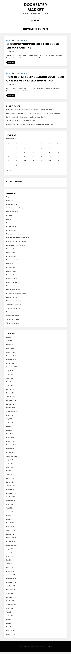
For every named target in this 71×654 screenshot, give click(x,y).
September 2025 (11, 369)
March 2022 (10, 525)
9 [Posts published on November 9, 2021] (16, 154)
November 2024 (11, 406)
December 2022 (11, 491)
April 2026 (9, 343)
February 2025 (10, 395)
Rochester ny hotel (12, 299)
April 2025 (9, 387)
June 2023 (9, 469)
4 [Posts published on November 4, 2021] (32, 150)
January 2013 (10, 636)
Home (25, 42)
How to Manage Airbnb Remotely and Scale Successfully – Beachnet (26, 119)
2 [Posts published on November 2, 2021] (16, 150)
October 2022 (10, 499)
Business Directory (12, 206)
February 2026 (10, 350)
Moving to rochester (12, 254)
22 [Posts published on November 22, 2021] (8, 163)
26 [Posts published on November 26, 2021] (41, 163)
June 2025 (9, 380)
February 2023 (10, 484)
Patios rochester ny (12, 258)
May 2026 (9, 339)
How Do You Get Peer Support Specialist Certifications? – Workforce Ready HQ (29, 112)
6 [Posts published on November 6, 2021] (49, 150)
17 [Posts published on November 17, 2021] (24, 159)
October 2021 (10, 543)
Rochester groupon (12, 284)
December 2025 (11, 358)
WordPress (49, 648)
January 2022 (10, 532)
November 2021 (11, 540)
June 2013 (9, 618)
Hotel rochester (11, 228)
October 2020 (10, 588)
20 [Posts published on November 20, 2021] (50, 159)
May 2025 (9, 384)
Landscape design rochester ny (15, 247)
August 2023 (10, 462)
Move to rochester (11, 251)
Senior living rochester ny (13, 306)
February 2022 (10, 529)
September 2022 (11, 503)
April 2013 (9, 625)
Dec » (12, 173)
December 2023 (11, 447)
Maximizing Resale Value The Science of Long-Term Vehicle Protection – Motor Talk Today (33, 115)
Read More (11, 64)
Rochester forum (11, 280)
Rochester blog (10, 269)
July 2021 (9, 555)
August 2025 (10, 373)
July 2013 (9, 614)
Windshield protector (12, 325)
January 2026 (10, 354)
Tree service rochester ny (14, 310)
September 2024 (11, 413)
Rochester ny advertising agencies (16, 295)
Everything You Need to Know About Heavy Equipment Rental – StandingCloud (29, 126)
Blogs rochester (11, 199)
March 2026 (10, 347)
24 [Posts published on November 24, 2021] (25, 163)
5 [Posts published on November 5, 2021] (41, 150)
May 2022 (9, 517)
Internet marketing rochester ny (16, 243)
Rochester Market (35, 8)
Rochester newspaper (13, 292)
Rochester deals (11, 277)
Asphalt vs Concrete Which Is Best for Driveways (20, 123)
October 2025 (10, 365)
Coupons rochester (12, 214)
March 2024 (10, 436)
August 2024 (10, 417)
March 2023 (10, 480)
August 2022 (10, 506)
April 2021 (9, 566)
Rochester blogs (11, 273)
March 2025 (10, 391)
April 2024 (9, 432)
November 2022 (11, 495)
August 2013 (10, 610)
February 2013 (10, 632)
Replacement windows (13, 262)
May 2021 (9, 562)
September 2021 (11, 547)
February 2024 (10, 439)
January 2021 (10, 577)
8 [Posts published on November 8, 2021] (7, 154)
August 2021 (10, 551)
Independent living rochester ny (15, 236)
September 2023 (11, 458)
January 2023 (10, 488)
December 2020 (11, 581)
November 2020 (11, 584)
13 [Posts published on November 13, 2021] (49, 154)
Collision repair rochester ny (14, 210)
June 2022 (9, 514)
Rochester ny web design (13, 303)
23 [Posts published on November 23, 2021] (16, 163)
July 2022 (9, 510)
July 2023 (9, 465)
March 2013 (9, 629)
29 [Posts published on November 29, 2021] (8, 167)
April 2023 (9, 477)
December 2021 (11, 536)
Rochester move (11, 288)
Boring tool (9, 203)
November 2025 (11, 362)
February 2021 (10, 573)
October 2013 (10, 603)
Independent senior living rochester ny (17, 240)
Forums (8, 221)
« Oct (8, 173)
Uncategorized (10, 314)
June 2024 (9, 425)
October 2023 (10, 454)
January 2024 (10, 443)
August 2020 (10, 595)
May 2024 (9, 428)
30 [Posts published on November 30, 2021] (16, 167)
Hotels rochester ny (12, 232)
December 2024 (11, 402)
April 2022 (9, 521)
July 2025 (9, 376)
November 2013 (11, 599)
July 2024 (9, 421)
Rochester (9, 266)
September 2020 (11, 592)
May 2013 (9, 621)
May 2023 (9, 473)
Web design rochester (12, 318)
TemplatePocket (35, 648)
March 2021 (9, 569)
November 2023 (11, 451)
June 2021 (9, 558)
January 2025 (10, 399)
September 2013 (11, 607)
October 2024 (10, 410)
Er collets (9, 217)
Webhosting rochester (13, 321)
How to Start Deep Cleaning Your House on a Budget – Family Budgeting (35, 80)
